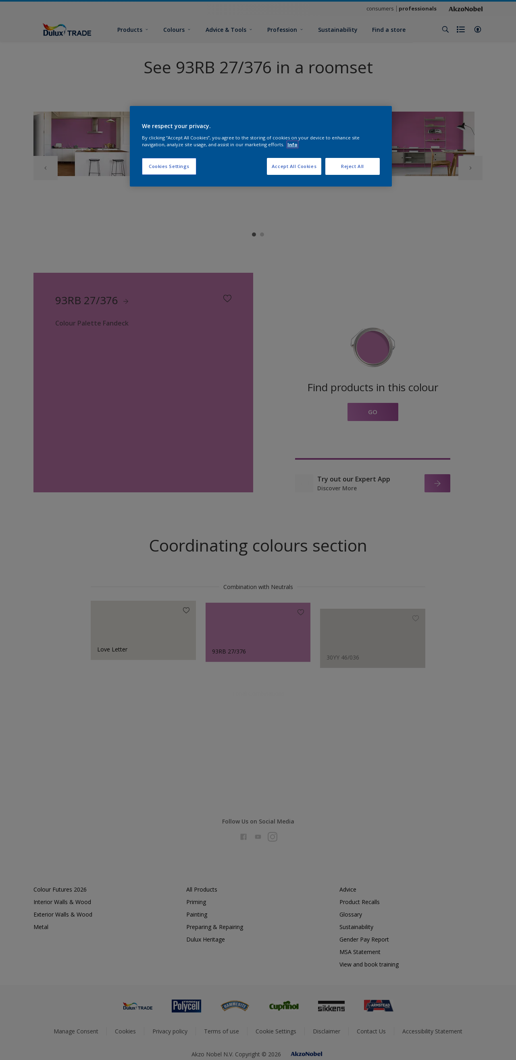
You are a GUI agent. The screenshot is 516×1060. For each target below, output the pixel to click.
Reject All (352, 166)
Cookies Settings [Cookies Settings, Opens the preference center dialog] (169, 166)
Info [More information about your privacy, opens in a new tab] (292, 144)
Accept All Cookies (294, 166)
